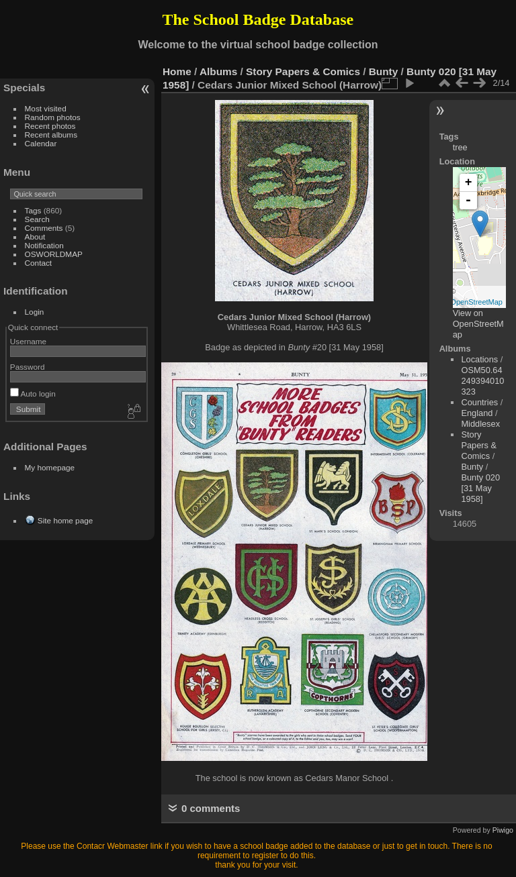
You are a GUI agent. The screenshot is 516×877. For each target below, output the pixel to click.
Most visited (46, 108)
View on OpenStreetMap (478, 324)
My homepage (50, 467)
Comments (44, 227)
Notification (44, 245)
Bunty (383, 71)
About (35, 236)
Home (177, 71)
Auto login (33, 393)
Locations (479, 359)
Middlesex (480, 424)
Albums (218, 71)
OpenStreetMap (476, 302)
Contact (38, 262)
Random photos (53, 117)
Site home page (65, 520)
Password (27, 366)
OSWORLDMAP (54, 254)
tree (460, 147)
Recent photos (50, 125)
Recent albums (51, 134)
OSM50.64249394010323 (482, 381)
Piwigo (502, 830)
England (476, 413)
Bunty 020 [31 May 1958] (480, 488)
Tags (33, 210)
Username (28, 341)
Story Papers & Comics (303, 71)
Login (34, 311)
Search (37, 219)
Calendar (41, 143)
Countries (479, 402)
